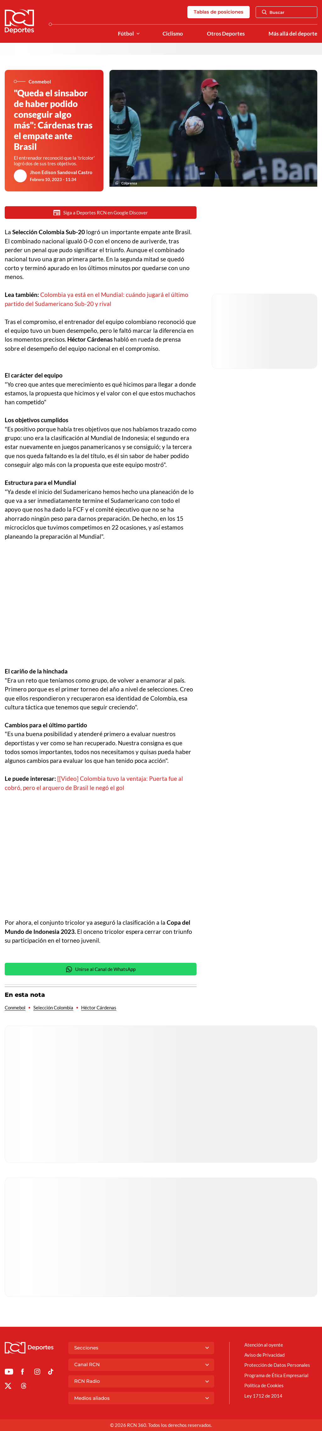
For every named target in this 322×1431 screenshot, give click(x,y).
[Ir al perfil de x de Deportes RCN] (8, 1387)
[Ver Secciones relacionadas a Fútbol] (138, 33)
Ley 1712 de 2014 (263, 1396)
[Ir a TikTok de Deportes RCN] (50, 1373)
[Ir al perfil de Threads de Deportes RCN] (23, 1387)
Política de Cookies (264, 1385)
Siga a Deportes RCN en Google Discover (100, 213)
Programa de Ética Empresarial (276, 1375)
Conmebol (15, 1007)
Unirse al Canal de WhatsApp (100, 969)
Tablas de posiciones (218, 12)
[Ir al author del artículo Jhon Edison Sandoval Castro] (20, 176)
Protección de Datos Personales (277, 1365)
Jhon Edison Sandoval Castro (61, 172)
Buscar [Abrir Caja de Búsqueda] (273, 12)
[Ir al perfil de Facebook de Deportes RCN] (22, 1373)
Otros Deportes (226, 34)
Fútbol (126, 34)
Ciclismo (173, 34)
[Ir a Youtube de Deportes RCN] (9, 1373)
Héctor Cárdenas (98, 1007)
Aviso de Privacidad (264, 1355)
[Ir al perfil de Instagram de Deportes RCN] (37, 1373)
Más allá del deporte (293, 34)
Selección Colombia (53, 1007)
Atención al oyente (263, 1345)
